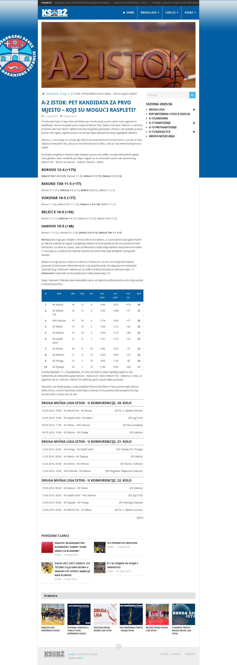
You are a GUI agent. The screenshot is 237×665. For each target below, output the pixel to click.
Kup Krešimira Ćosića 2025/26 (169, 114)
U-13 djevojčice (159, 131)
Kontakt (190, 654)
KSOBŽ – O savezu (170, 654)
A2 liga (63, 93)
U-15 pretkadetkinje (163, 127)
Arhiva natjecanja (162, 136)
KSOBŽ (189, 12)
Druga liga (148, 12)
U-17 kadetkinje (160, 122)
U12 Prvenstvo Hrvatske (122, 543)
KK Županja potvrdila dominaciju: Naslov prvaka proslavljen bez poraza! (73, 3)
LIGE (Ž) (171, 12)
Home (128, 12)
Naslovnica (51, 93)
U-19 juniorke (158, 118)
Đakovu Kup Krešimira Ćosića (135, 3)
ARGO (80, 658)
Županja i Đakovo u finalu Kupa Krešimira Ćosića (183, 3)
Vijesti (73, 116)
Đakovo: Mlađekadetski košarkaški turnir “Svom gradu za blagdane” (70, 547)
